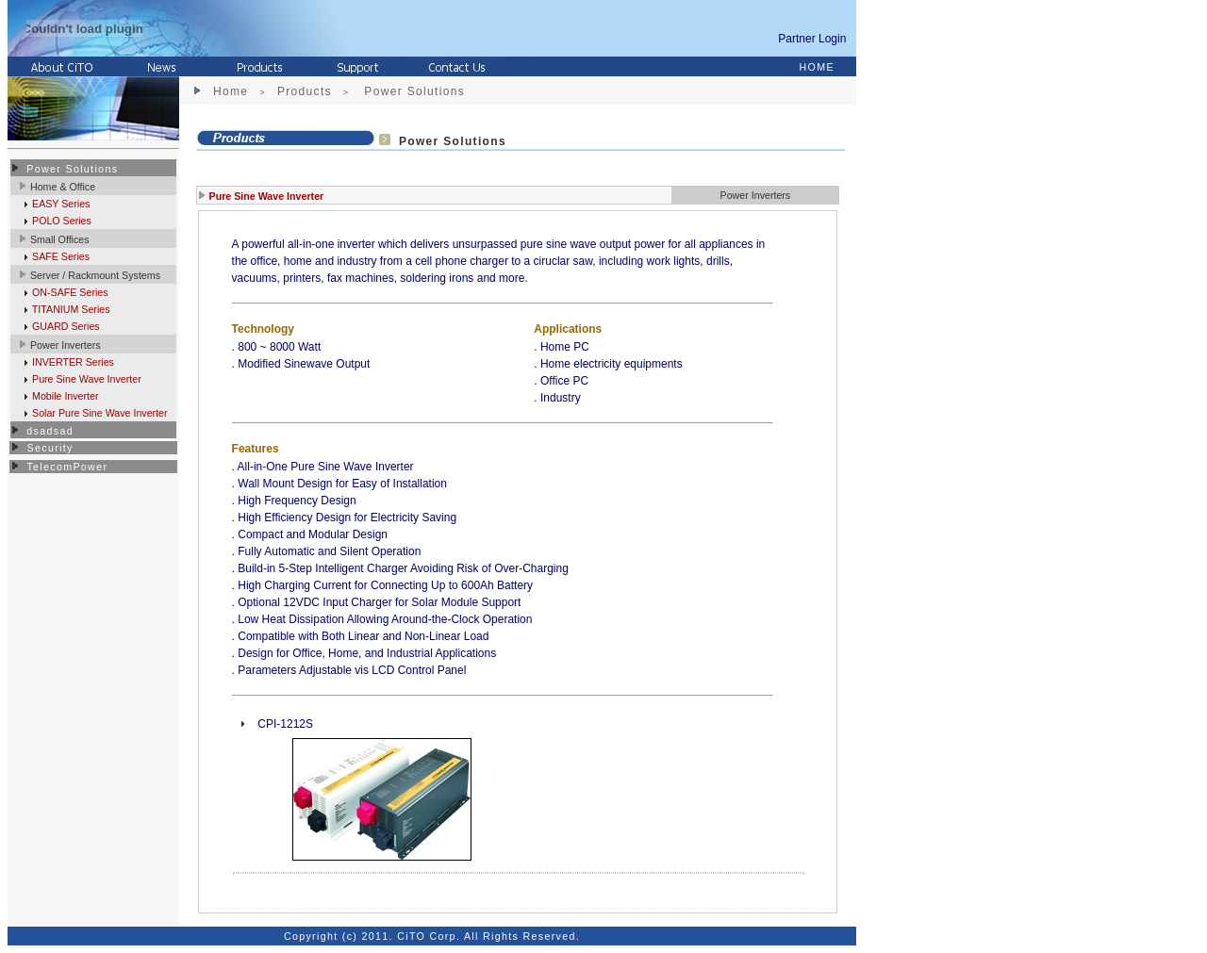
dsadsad (50, 430)
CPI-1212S (285, 724)
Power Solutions (72, 168)
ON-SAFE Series (68, 292)
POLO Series (60, 220)
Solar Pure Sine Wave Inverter (98, 413)
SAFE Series (59, 256)
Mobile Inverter (63, 396)
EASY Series (59, 203)
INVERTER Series (71, 362)
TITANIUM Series (69, 309)
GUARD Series (64, 326)
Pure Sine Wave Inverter (85, 379)
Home (230, 91)
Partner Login (815, 38)
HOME (817, 67)
